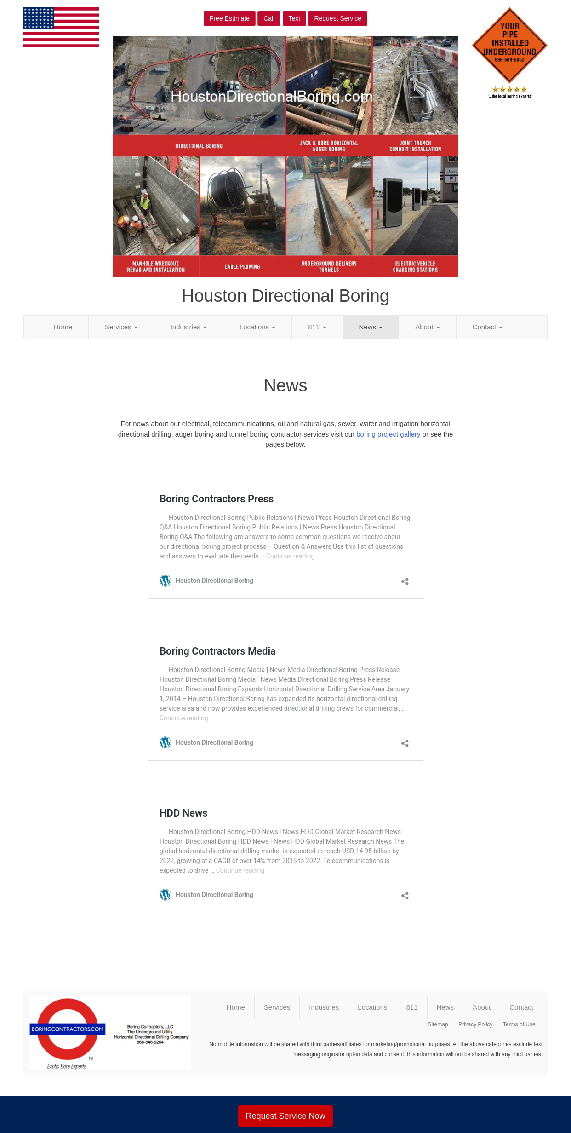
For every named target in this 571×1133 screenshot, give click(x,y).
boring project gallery (388, 434)
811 (317, 327)
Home (63, 327)
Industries (189, 327)
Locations (257, 327)
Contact (488, 327)
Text (295, 18)
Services (121, 327)
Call (268, 18)
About (427, 327)
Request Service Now (285, 1116)
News (371, 327)
